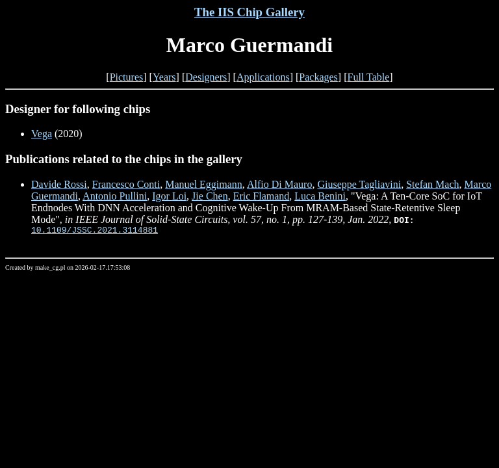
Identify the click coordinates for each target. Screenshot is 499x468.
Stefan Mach (432, 184)
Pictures (127, 77)
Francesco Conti (126, 184)
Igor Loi (169, 196)
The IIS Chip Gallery (249, 12)
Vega (41, 133)
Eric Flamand (261, 196)
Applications (263, 77)
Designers (206, 77)
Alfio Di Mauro (279, 184)
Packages (318, 77)
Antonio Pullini (115, 196)
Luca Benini (320, 196)
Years (164, 77)
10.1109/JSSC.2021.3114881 (94, 231)
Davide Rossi (59, 184)
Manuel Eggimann (203, 184)
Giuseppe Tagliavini (359, 184)
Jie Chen (210, 196)
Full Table (369, 77)
